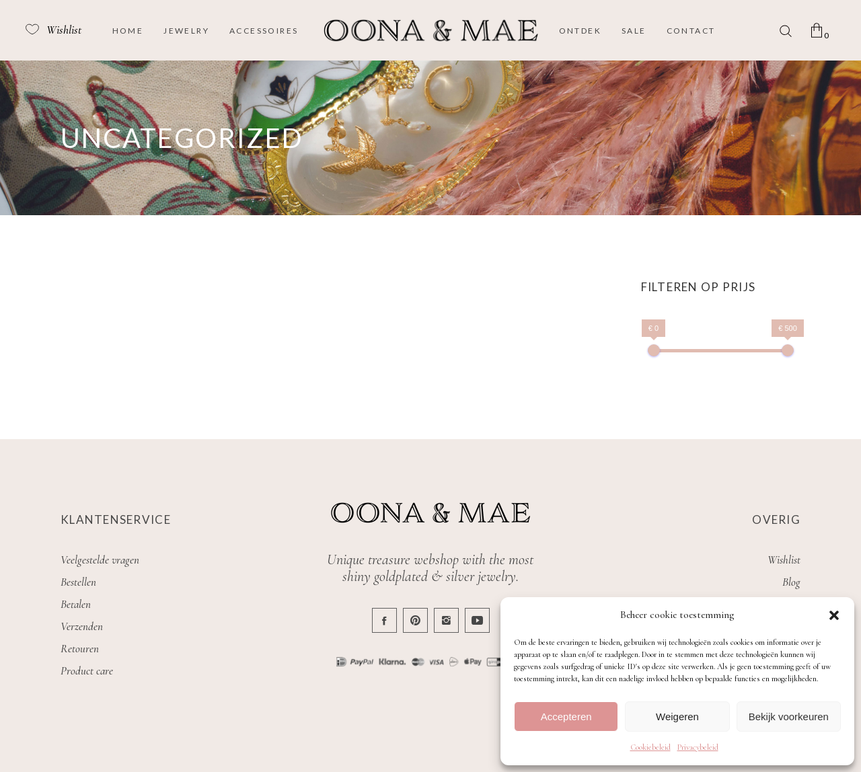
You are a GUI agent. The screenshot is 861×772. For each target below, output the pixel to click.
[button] (834, 615)
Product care (87, 671)
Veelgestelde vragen (100, 560)
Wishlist (784, 560)
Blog (791, 582)
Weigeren (677, 716)
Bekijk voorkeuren (789, 716)
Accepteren (566, 716)
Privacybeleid (697, 747)
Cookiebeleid (650, 747)
